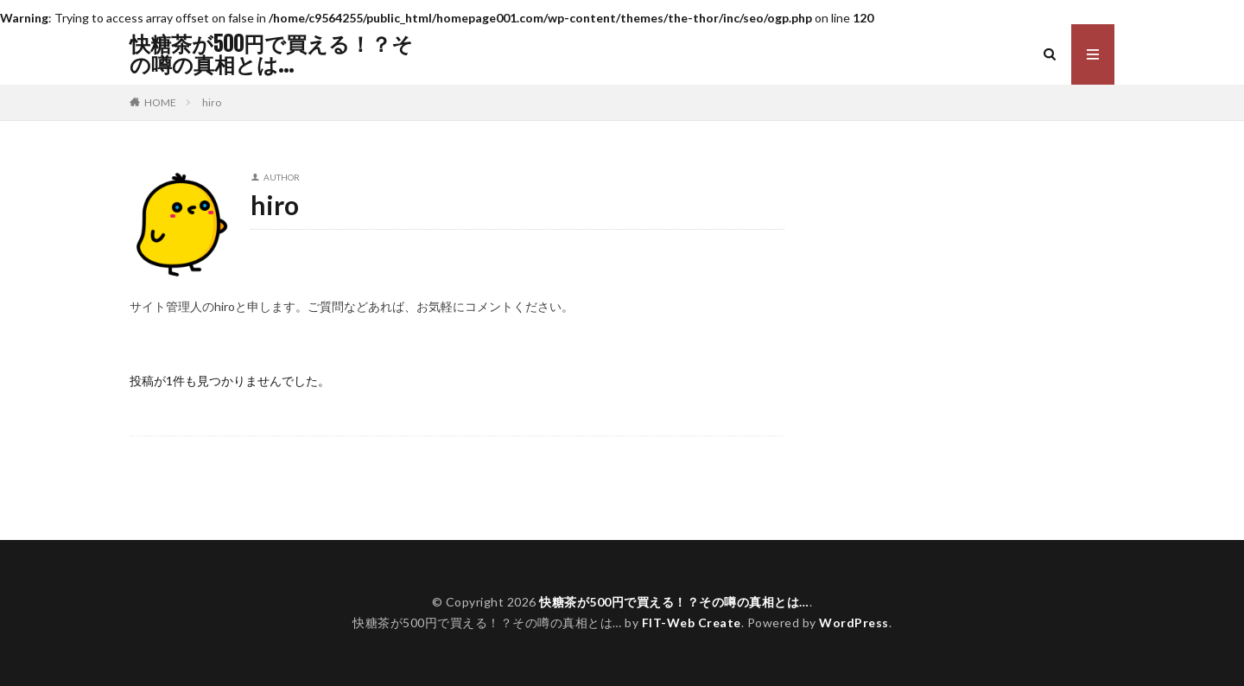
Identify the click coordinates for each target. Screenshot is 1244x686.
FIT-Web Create (691, 622)
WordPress (854, 622)
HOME (160, 102)
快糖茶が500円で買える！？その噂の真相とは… (271, 54)
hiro (211, 102)
